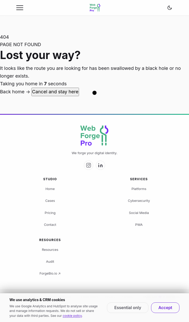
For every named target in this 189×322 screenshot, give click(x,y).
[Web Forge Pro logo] (94, 136)
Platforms (138, 189)
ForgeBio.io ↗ (50, 273)
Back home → (16, 91)
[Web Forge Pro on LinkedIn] (100, 165)
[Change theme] (169, 7)
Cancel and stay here (55, 91)
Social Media (139, 213)
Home (50, 189)
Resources (50, 250)
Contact (50, 225)
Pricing (50, 213)
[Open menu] (20, 8)
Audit (50, 261)
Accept (165, 307)
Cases (50, 201)
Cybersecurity (139, 201)
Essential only (127, 307)
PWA (139, 225)
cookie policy (72, 316)
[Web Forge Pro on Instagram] (88, 165)
